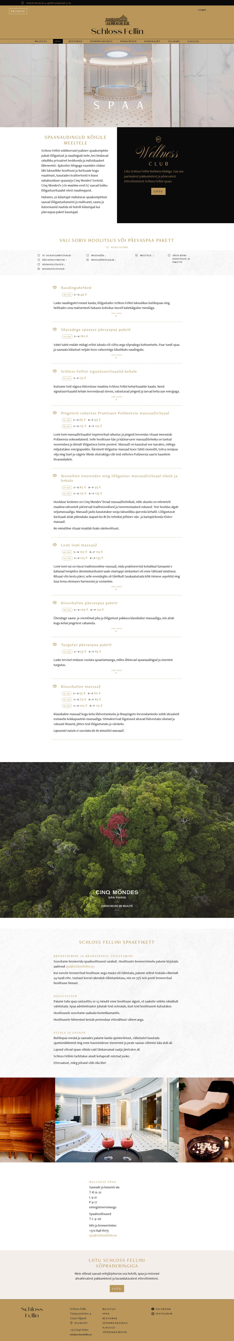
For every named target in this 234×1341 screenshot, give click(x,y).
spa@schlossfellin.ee (80, 966)
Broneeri (18, 11)
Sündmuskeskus (115, 1323)
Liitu (117, 1288)
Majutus (41, 41)
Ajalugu (193, 41)
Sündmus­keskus (101, 41)
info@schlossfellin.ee (81, 1334)
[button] (117, 247)
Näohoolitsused (51, 264)
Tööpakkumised (114, 1332)
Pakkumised (128, 41)
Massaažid (96, 255)
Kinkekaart (152, 41)
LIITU (158, 191)
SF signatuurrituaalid (55, 255)
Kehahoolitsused (51, 268)
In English (202, 9)
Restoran (75, 41)
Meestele (144, 255)
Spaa (58, 41)
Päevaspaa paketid (52, 259)
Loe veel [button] (117, 314)
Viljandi (174, 41)
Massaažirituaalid (101, 259)
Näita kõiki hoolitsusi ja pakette (179, 259)
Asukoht (79, 1323)
